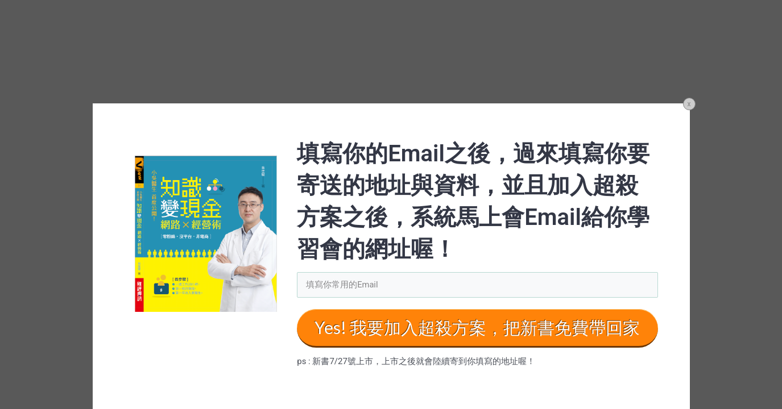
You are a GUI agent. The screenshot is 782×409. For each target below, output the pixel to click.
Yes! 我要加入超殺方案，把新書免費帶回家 (477, 328)
